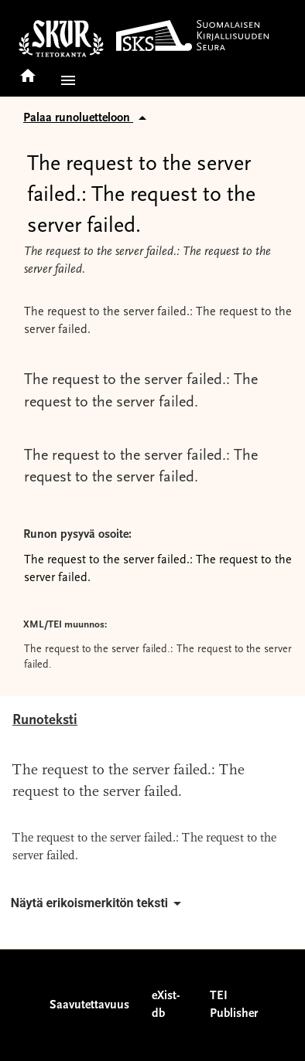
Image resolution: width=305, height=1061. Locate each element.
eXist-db (166, 1005)
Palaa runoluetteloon (87, 118)
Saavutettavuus (89, 1005)
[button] (65, 80)
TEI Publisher (234, 1005)
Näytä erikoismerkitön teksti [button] (99, 903)
